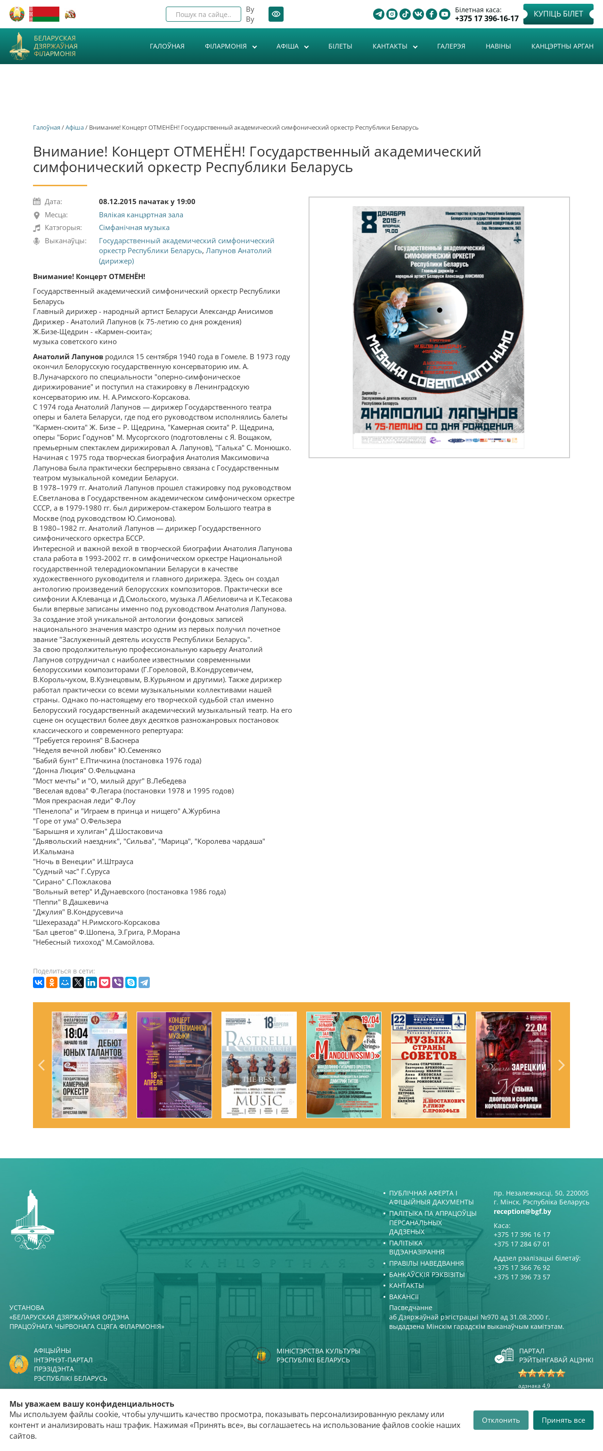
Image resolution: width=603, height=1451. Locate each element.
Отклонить (501, 1420)
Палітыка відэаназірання (417, 1247)
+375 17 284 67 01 (522, 1243)
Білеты (340, 45)
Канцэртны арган (562, 45)
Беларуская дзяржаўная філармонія (56, 46)
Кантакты (391, 45)
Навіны (498, 45)
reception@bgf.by (522, 1211)
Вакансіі (404, 1296)
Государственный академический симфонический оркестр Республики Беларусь (187, 245)
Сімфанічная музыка (134, 227)
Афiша (289, 45)
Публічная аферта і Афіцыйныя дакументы (431, 1197)
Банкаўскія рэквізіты (427, 1274)
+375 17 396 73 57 (522, 1276)
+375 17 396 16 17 (522, 1234)
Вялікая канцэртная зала (141, 214)
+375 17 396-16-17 (487, 18)
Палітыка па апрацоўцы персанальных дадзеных (433, 1222)
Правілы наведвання (426, 1263)
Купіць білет (558, 13)
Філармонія (227, 45)
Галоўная (167, 45)
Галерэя (451, 45)
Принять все (563, 1420)
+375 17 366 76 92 (522, 1267)
